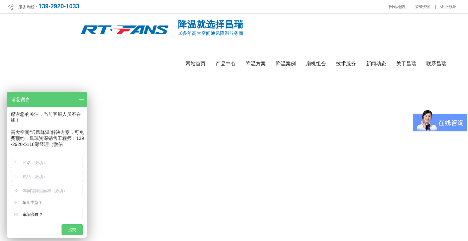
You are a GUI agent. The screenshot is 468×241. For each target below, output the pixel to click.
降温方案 (256, 63)
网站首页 (196, 63)
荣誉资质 (423, 6)
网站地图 (397, 6)
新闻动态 (376, 63)
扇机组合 (316, 63)
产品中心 (226, 63)
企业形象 (448, 6)
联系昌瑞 (436, 63)
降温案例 (286, 63)
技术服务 (346, 63)
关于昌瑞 (406, 63)
